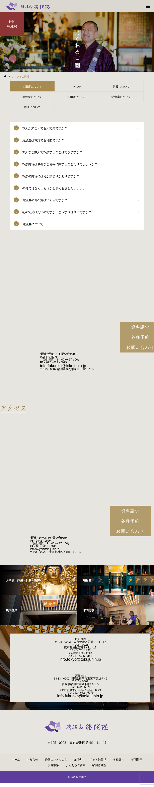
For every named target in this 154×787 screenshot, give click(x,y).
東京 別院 (80, 642)
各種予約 (130, 525)
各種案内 (118, 763)
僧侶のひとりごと (56, 763)
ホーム (16, 763)
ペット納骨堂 (97, 763)
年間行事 (136, 763)
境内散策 (53, 769)
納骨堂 (78, 763)
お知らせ (32, 763)
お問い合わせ (130, 535)
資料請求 (130, 514)
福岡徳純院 (99, 769)
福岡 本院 (80, 679)
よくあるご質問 (75, 769)
